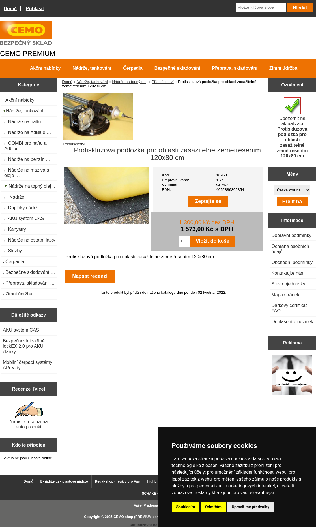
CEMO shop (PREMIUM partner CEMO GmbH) (150, 517)
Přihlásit (35, 8)
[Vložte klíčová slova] (261, 7)
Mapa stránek (285, 294)
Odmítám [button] (213, 507)
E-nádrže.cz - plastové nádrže (64, 481)
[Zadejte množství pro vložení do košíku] (184, 241)
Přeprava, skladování (234, 68)
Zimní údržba (283, 68)
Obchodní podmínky (292, 262)
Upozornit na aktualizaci (292, 127)
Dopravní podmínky (291, 235)
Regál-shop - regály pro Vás (117, 481)
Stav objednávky (288, 283)
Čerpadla (132, 68)
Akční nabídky (45, 68)
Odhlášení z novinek (292, 321)
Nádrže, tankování (92, 82)
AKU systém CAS (21, 329)
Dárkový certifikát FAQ (289, 308)
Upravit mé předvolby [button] (250, 507)
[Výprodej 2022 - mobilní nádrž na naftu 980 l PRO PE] (292, 376)
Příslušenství (163, 82)
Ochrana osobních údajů (290, 249)
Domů (10, 8)
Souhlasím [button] (185, 507)
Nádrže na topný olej (129, 82)
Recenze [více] (28, 388)
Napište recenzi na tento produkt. (28, 415)
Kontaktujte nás (287, 273)
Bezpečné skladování (177, 68)
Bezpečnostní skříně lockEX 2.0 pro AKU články (24, 346)
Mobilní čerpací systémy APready (27, 365)
